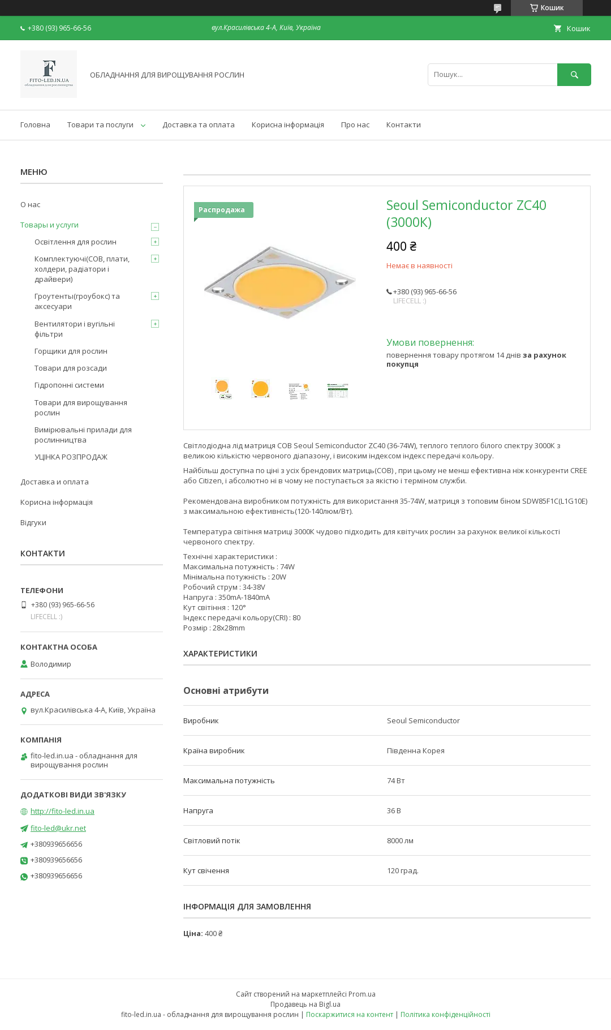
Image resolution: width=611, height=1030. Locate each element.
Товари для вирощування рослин (81, 407)
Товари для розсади (71, 368)
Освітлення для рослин (76, 242)
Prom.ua (362, 994)
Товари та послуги (100, 124)
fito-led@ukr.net (58, 827)
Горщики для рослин (71, 351)
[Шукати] (574, 74)
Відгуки (33, 522)
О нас (30, 204)
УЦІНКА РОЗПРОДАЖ (71, 457)
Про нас (355, 124)
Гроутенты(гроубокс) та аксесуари (77, 301)
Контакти (403, 124)
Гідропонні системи (69, 385)
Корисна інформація (288, 124)
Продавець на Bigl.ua (305, 1004)
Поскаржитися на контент (349, 1014)
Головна (35, 124)
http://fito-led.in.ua (62, 811)
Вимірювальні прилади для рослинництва (83, 434)
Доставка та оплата (198, 124)
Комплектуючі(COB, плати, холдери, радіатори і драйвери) (82, 269)
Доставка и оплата (54, 482)
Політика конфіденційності (445, 1014)
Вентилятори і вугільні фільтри (75, 329)
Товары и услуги (49, 225)
